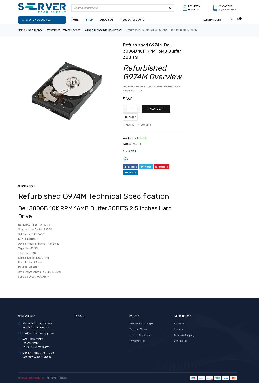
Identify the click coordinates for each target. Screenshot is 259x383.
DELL (133, 150)
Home (21, 30)
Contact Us (180, 339)
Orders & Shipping (184, 334)
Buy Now (134, 116)
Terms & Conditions (140, 334)
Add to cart (159, 108)
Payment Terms (138, 328)
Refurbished (35, 30)
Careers (178, 328)
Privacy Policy (137, 339)
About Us (179, 322)
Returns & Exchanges (141, 322)
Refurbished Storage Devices (63, 30)
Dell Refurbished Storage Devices (103, 30)
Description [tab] (26, 185)
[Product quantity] (132, 109)
